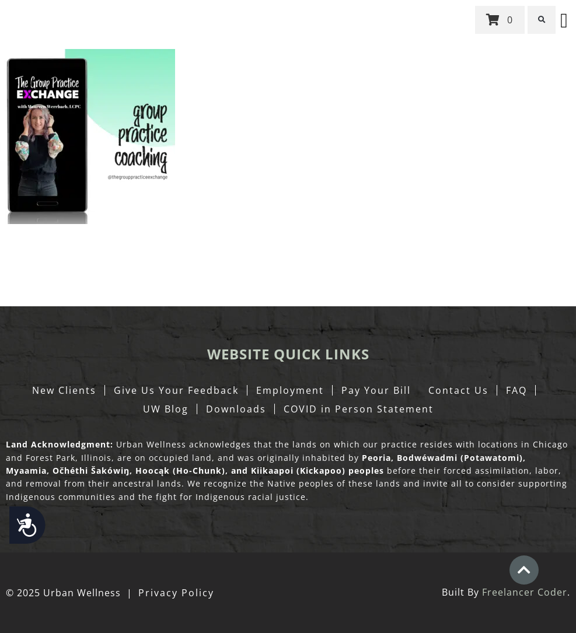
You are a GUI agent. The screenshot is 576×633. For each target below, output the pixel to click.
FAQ (516, 390)
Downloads (236, 409)
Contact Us (458, 390)
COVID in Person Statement (359, 409)
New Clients (64, 390)
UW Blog (165, 409)
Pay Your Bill (376, 390)
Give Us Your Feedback (176, 390)
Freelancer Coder (524, 592)
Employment (290, 390)
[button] (542, 20)
